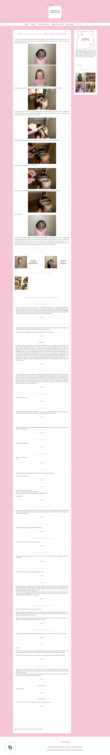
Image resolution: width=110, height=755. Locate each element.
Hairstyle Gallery (57, 24)
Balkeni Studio (57, 750)
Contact (33, 24)
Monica (42, 568)
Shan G (42, 469)
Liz (42, 424)
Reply (42, 317)
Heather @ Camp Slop (42, 538)
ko (42, 524)
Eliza (42, 324)
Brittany (42, 439)
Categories (69, 24)
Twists (49, 249)
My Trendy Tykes (42, 394)
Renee (42, 582)
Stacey (42, 507)
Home (26, 24)
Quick (44, 249)
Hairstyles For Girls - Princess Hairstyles (70, 747)
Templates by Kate (77, 750)
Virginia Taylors (42, 408)
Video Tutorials (43, 24)
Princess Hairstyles (42, 304)
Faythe (42, 487)
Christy (42, 371)
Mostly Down (37, 249)
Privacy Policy (65, 742)
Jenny (42, 644)
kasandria (42, 454)
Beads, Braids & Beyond (42, 630)
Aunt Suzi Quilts (42, 666)
